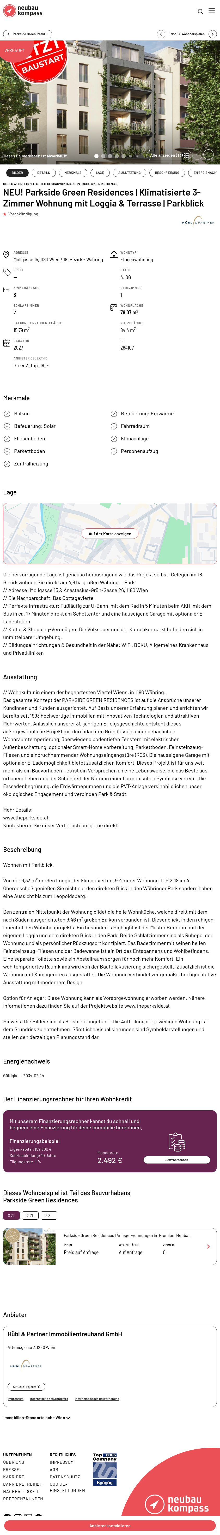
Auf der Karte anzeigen (110, 533)
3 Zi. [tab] (49, 1215)
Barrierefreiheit (23, 1483)
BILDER (17, 172)
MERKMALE (73, 172)
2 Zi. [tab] (30, 1215)
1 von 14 (187, 34)
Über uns (13, 1462)
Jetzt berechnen (177, 1160)
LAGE (100, 172)
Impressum (15, 1399)
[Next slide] (208, 154)
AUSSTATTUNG (129, 172)
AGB (54, 1469)
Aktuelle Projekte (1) (26, 1387)
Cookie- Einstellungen (67, 1487)
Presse (11, 1469)
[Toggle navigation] (211, 10)
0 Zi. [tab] (11, 1215)
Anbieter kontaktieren (110, 1525)
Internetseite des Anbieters (49, 1399)
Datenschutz (65, 1476)
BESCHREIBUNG (167, 172)
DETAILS (43, 172)
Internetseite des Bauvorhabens (97, 1399)
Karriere (14, 1476)
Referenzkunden (23, 1498)
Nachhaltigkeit (21, 1491)
